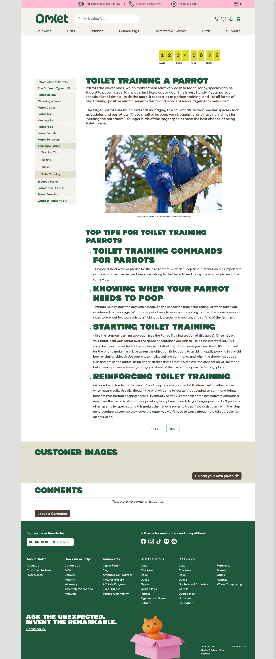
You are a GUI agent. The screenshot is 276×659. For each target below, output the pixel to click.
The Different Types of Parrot (57, 88)
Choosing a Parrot (50, 101)
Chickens (147, 570)
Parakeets (223, 565)
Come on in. (36, 629)
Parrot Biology (47, 94)
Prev (154, 428)
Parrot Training (172, 335)
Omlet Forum (111, 565)
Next (173, 428)
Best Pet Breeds (152, 559)
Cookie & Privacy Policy (213, 650)
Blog (106, 570)
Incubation (186, 603)
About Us (33, 565)
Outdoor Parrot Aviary (52, 200)
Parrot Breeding (48, 194)
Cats (144, 565)
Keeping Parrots (48, 120)
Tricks (45, 166)
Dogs (144, 574)
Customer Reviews (39, 570)
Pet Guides (187, 559)
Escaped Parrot (48, 181)
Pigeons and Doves (153, 598)
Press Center (35, 574)
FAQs (68, 570)
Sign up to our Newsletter (145, 4)
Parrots (145, 593)
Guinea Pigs (149, 588)
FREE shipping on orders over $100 (99, 4)
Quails (221, 574)
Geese (145, 584)
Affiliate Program (114, 584)
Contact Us (72, 565)
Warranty (71, 584)
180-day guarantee (184, 4)
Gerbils (183, 588)
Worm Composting (229, 584)
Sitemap (205, 653)
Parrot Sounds (47, 133)
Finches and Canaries (193, 584)
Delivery (70, 574)
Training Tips (50, 152)
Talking (46, 159)
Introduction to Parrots (53, 82)
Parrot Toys (45, 113)
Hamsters (185, 598)
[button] (214, 559)
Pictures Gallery (113, 579)
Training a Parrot (49, 145)
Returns (70, 579)
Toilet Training (50, 174)
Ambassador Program (117, 574)
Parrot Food (45, 126)
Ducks (145, 579)
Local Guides (111, 588)
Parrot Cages (46, 107)
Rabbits (146, 603)
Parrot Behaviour (49, 139)
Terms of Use (207, 646)
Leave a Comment (52, 514)
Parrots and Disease (51, 188)
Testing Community (116, 593)
